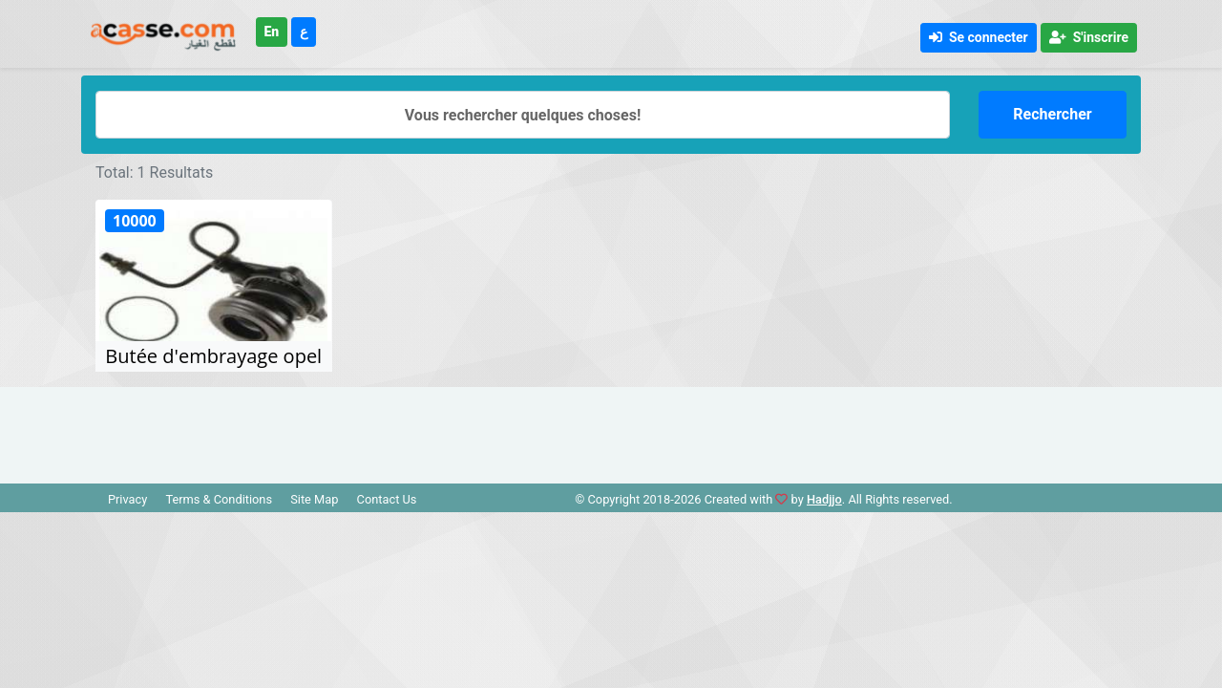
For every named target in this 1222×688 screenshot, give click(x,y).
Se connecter (978, 37)
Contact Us (387, 499)
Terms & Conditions (218, 499)
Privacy (127, 499)
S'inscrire (1088, 37)
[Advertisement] (611, 430)
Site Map (314, 499)
